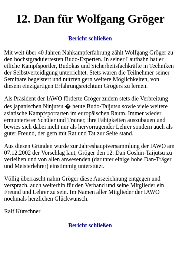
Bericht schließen (90, 38)
